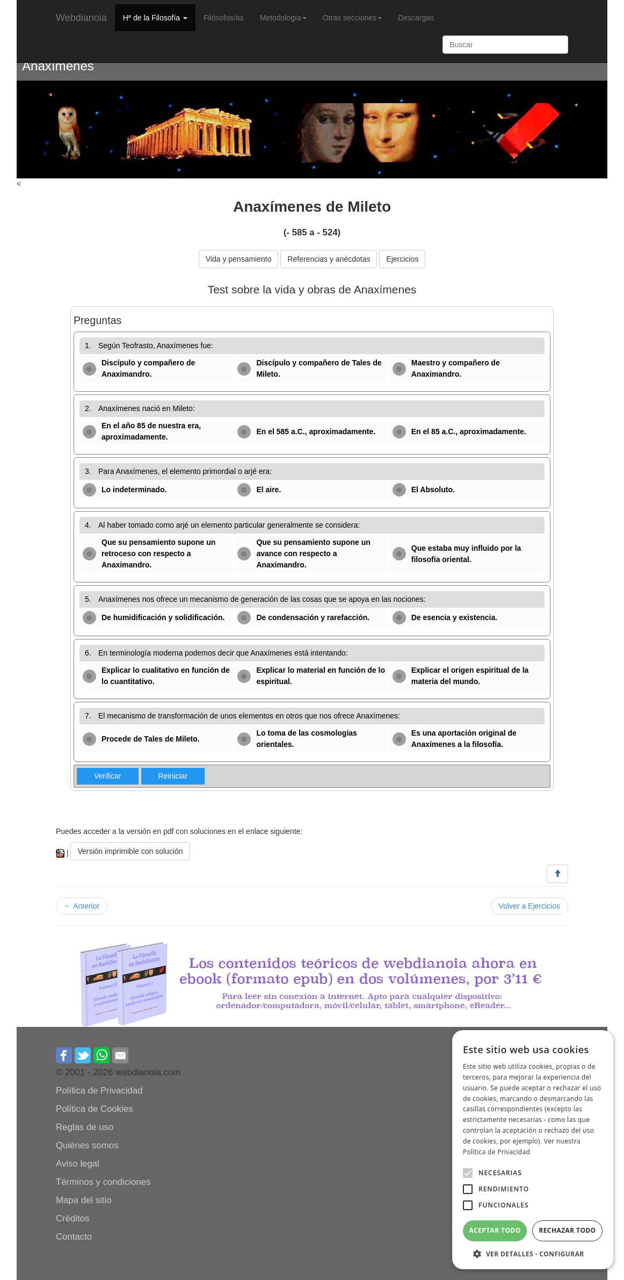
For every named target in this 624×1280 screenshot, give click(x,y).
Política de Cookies (94, 1109)
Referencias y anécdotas (328, 259)
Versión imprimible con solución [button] (130, 851)
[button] (467, 1173)
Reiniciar (172, 776)
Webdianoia (81, 17)
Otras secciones (352, 17)
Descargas (416, 17)
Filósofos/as (224, 17)
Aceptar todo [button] (494, 1230)
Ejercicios (402, 259)
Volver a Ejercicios (529, 906)
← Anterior (81, 906)
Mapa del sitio (84, 1200)
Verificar (107, 776)
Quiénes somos (87, 1145)
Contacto (74, 1237)
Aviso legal (77, 1164)
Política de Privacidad (99, 1090)
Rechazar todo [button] (567, 1230)
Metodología (283, 17)
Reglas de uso (84, 1127)
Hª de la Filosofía (155, 17)
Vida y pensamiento (239, 259)
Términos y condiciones (103, 1182)
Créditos (73, 1218)
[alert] (532, 1149)
